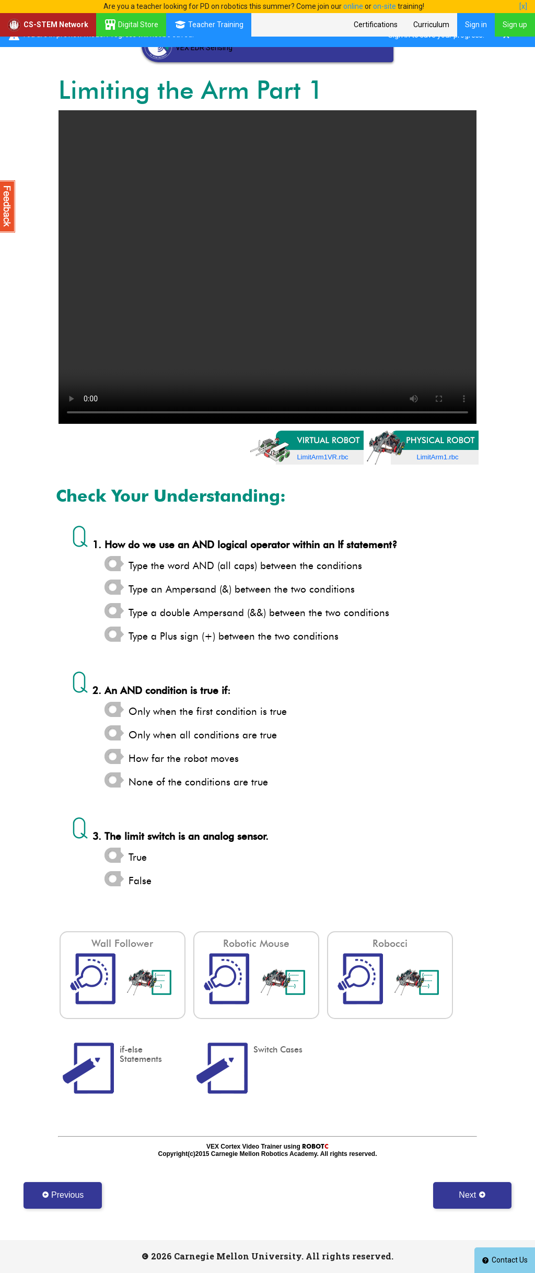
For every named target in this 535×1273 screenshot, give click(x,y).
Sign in (476, 24)
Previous (63, 1194)
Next (472, 1194)
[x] (523, 6)
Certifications (376, 24)
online (353, 6)
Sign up (515, 24)
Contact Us (505, 1260)
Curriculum (431, 24)
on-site (384, 6)
